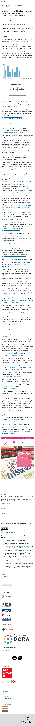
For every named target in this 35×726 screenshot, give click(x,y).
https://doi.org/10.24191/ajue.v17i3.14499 (19, 367)
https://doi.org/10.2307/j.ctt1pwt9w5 (11, 330)
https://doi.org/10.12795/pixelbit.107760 (12, 419)
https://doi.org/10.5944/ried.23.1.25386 (22, 146)
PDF (4, 483)
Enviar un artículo (7, 585)
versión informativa (9, 547)
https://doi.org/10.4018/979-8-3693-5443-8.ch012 (14, 254)
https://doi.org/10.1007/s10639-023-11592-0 (21, 192)
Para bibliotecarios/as (6, 698)
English (4, 578)
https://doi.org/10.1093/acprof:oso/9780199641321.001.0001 (16, 181)
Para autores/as (5, 696)
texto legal (16, 547)
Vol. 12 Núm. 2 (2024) (16, 5)
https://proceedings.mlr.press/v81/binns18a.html (14, 132)
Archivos (8, 5)
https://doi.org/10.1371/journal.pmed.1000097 (18, 311)
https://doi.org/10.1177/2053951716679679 (19, 300)
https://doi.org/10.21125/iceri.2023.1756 (12, 323)
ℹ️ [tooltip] (23, 84)
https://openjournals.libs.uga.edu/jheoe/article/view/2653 (16, 169)
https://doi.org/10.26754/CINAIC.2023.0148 (12, 353)
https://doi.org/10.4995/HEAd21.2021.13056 (16, 409)
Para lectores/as (5, 694)
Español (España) (6, 576)
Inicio (3, 5)
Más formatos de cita (6, 503)
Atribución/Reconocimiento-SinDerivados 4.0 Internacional (16, 546)
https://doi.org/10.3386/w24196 (24, 105)
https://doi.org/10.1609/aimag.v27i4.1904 (15, 293)
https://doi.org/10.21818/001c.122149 (11, 228)
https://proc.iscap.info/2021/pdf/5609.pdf (12, 219)
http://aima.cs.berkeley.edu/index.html (11, 376)
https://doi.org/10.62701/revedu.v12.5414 (15, 24)
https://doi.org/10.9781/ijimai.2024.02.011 (12, 117)
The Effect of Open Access (24, 567)
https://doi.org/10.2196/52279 (9, 386)
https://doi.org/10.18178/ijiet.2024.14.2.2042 (13, 242)
